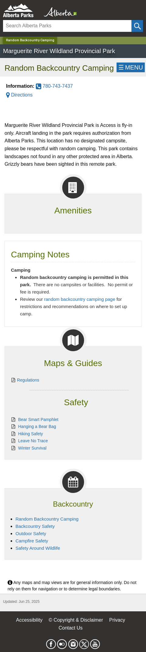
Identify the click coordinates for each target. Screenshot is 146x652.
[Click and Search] (137, 26)
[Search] (67, 26)
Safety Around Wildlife (37, 548)
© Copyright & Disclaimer (76, 620)
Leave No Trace (33, 440)
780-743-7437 (54, 86)
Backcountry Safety (35, 526)
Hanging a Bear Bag (37, 426)
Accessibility (29, 620)
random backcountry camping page (79, 299)
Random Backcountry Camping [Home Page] (30, 40)
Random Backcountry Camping (47, 518)
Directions (19, 94)
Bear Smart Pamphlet (38, 419)
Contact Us (71, 627)
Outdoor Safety (30, 533)
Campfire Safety (31, 540)
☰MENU (130, 67)
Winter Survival (32, 448)
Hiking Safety (30, 433)
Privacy (117, 620)
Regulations (28, 380)
